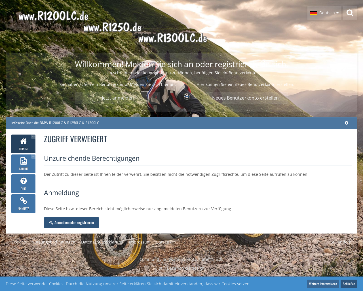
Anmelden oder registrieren (71, 222)
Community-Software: (181, 259)
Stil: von (181, 268)
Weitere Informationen (323, 283)
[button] (324, 13)
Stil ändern (341, 242)
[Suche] (350, 13)
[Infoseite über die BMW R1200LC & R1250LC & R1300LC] (129, 26)
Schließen (349, 283)
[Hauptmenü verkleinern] (346, 122)
